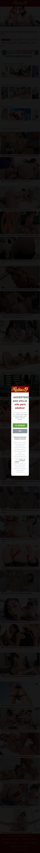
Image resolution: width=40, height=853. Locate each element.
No (20, 431)
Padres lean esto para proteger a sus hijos (20, 437)
